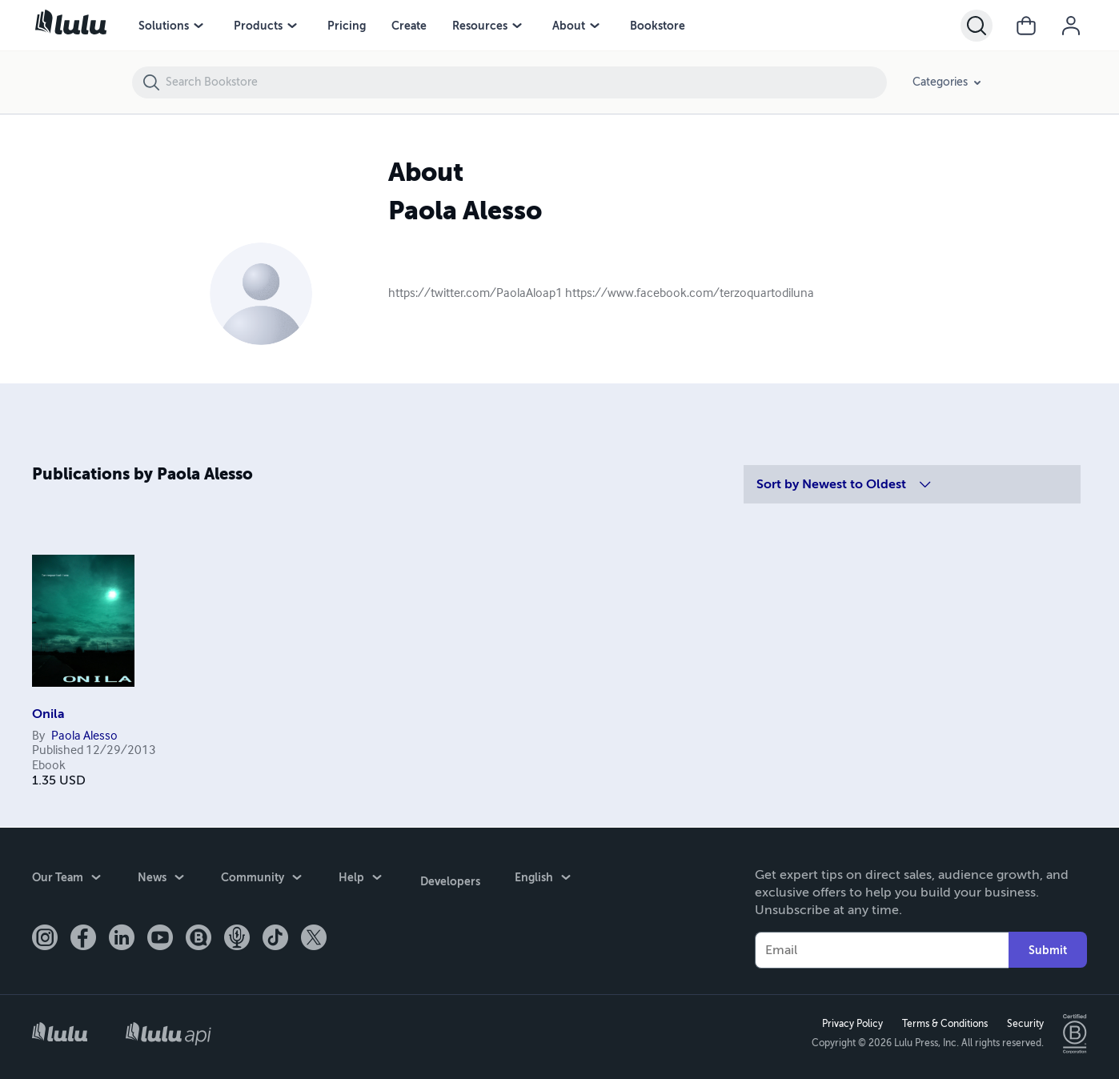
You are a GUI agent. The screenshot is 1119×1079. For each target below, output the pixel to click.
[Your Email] (882, 949)
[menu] (198, 25)
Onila (48, 714)
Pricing (346, 25)
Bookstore (657, 25)
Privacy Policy (850, 1023)
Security (1023, 1023)
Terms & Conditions (943, 1023)
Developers (449, 878)
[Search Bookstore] (525, 82)
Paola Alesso (84, 736)
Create (409, 25)
